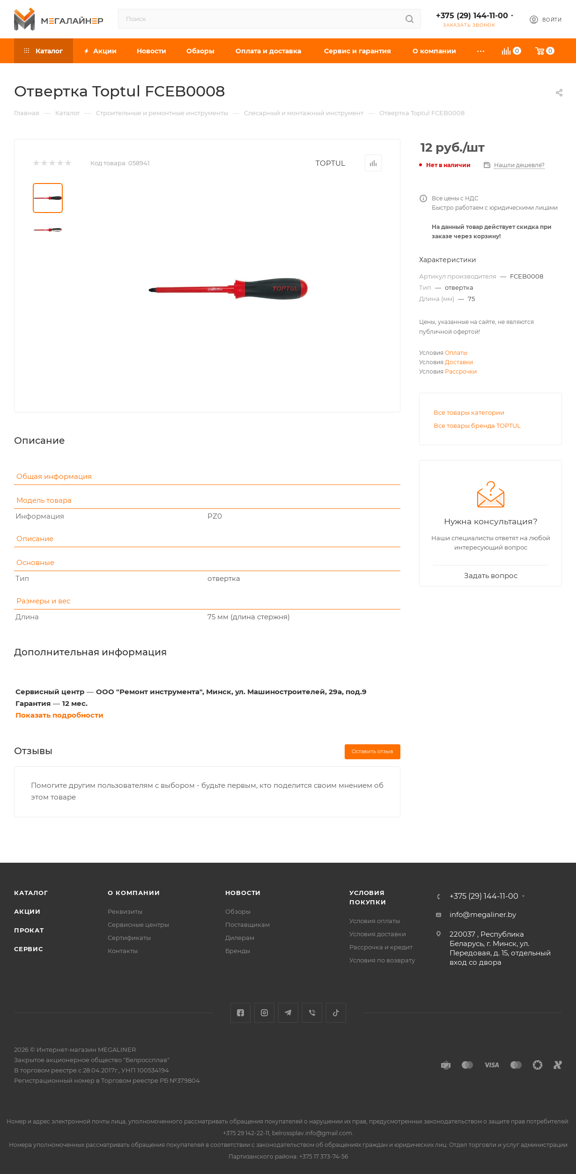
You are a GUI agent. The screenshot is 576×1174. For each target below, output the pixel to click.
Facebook (240, 1013)
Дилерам (239, 937)
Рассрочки (461, 371)
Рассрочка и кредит (381, 947)
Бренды (237, 950)
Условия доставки (377, 934)
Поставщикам (247, 924)
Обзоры (238, 911)
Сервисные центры (138, 924)
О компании (134, 892)
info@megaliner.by (483, 914)
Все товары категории (469, 412)
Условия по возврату (382, 960)
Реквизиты (125, 911)
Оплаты (456, 352)
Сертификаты (129, 937)
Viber (312, 1013)
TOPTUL (330, 163)
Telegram (288, 1013)
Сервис (28, 949)
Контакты (123, 950)
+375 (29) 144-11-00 (472, 15)
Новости (243, 892)
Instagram (264, 1013)
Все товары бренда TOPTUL (477, 425)
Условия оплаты (374, 921)
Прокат (29, 930)
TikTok (336, 1013)
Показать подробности (59, 715)
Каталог (31, 892)
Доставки (459, 362)
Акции (27, 911)
